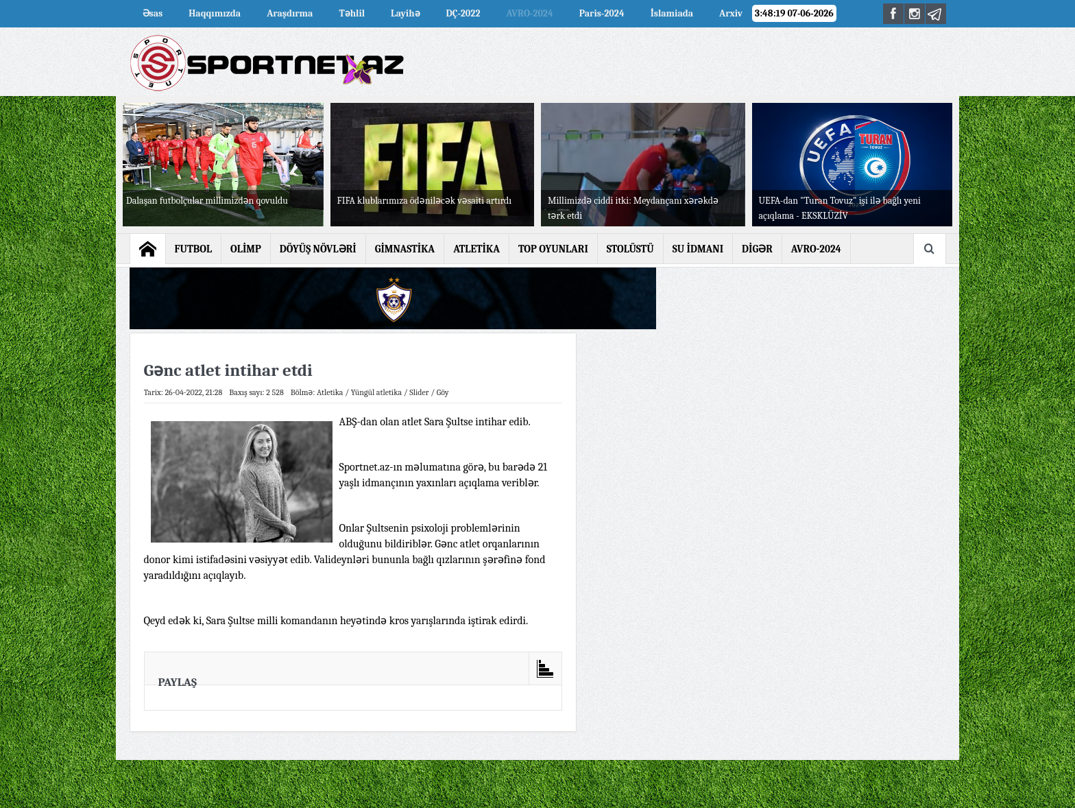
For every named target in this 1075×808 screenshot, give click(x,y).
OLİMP (245, 249)
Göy (443, 392)
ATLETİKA (476, 249)
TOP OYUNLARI (553, 249)
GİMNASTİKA (405, 249)
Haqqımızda (215, 13)
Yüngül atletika (376, 392)
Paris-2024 (602, 13)
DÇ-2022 (463, 13)
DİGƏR (757, 249)
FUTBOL (194, 249)
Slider (418, 392)
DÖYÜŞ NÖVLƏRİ (318, 249)
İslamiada (672, 13)
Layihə (405, 13)
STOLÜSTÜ (630, 249)
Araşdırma (290, 13)
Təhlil (352, 13)
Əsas (153, 13)
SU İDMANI (698, 249)
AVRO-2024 (530, 13)
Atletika (330, 392)
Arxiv (730, 13)
